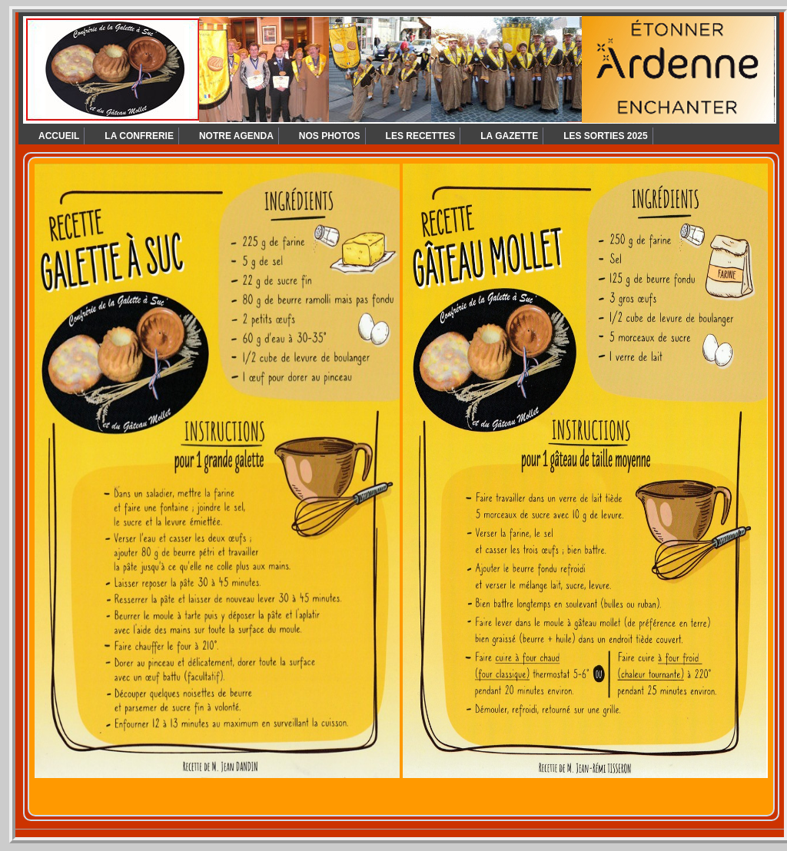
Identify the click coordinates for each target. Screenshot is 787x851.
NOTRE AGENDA (236, 136)
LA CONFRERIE (139, 136)
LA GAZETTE (509, 136)
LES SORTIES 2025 (605, 136)
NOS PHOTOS (329, 136)
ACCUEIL (58, 136)
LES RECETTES (421, 136)
